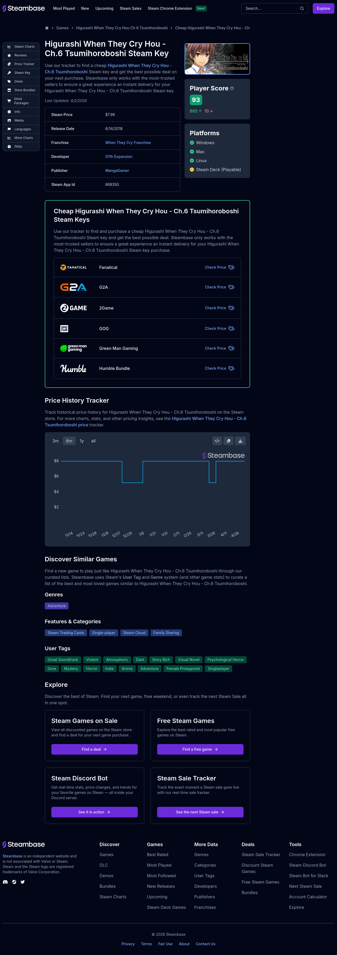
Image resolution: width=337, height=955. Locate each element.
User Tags (204, 875)
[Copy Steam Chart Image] (229, 441)
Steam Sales (130, 8)
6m (69, 440)
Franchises (205, 907)
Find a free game (200, 749)
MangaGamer (117, 170)
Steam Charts (113, 896)
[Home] (47, 28)
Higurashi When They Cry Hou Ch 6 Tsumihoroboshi (122, 28)
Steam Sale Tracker (261, 854)
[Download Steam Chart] (240, 441)
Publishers (204, 896)
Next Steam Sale (305, 886)
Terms (146, 944)
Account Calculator (308, 896)
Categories (205, 865)
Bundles (108, 886)
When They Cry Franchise (128, 142)
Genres (201, 854)
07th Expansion (118, 156)
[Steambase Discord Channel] (5, 882)
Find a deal (94, 749)
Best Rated (157, 854)
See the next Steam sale (200, 812)
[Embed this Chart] (217, 441)
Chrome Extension (307, 854)
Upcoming (104, 8)
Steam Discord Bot (307, 865)
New (85, 8)
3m (55, 440)
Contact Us (205, 944)
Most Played (64, 8)
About (184, 944)
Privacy (128, 944)
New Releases (161, 886)
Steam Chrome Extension (170, 8)
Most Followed (161, 875)
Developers (205, 886)
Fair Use (165, 944)
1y (82, 440)
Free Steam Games (260, 882)
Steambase (12, 856)
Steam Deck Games (166, 907)
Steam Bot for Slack (308, 875)
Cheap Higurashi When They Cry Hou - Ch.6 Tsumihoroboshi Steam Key (238, 28)
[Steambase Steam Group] (14, 882)
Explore (323, 8)
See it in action (94, 812)
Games (62, 28)
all (93, 440)
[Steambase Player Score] (232, 88)
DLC (104, 865)
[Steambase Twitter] (23, 882)
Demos (106, 875)
